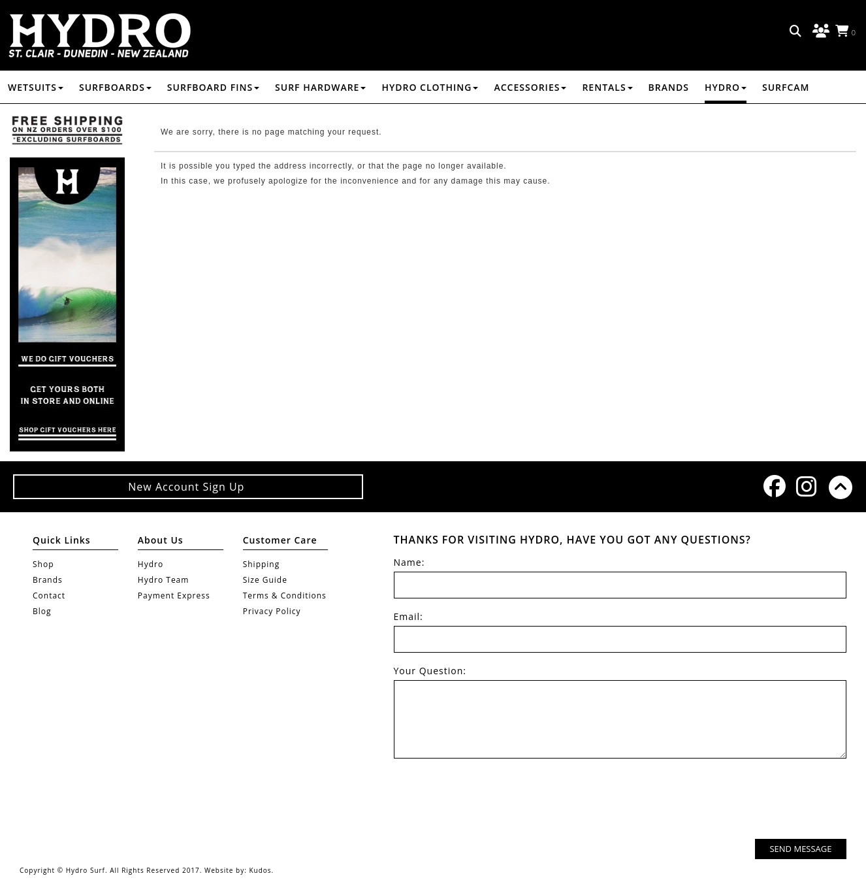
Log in (819, 31)
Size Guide (265, 579)
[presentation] (747, 800)
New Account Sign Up (188, 487)
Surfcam (786, 87)
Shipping (261, 564)
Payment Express (174, 595)
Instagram (806, 486)
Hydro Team (163, 579)
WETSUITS (35, 87)
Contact (49, 595)
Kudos (260, 870)
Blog (42, 611)
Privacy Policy (272, 611)
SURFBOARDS (115, 87)
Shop (43, 564)
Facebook (773, 486)
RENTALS (607, 87)
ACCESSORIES (530, 87)
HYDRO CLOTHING (429, 87)
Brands (669, 87)
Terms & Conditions (285, 595)
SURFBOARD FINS (213, 87)
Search (796, 31)
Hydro (725, 87)
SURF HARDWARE (320, 87)
